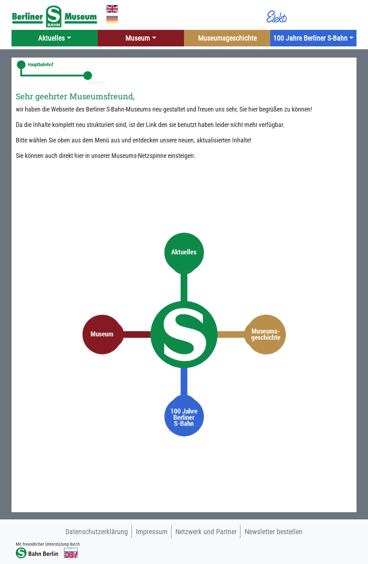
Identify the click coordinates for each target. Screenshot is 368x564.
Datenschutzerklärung (96, 531)
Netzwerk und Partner (206, 531)
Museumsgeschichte (227, 38)
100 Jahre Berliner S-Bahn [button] (310, 38)
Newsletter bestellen (274, 531)
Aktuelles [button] (51, 38)
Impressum (151, 531)
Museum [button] (137, 38)
